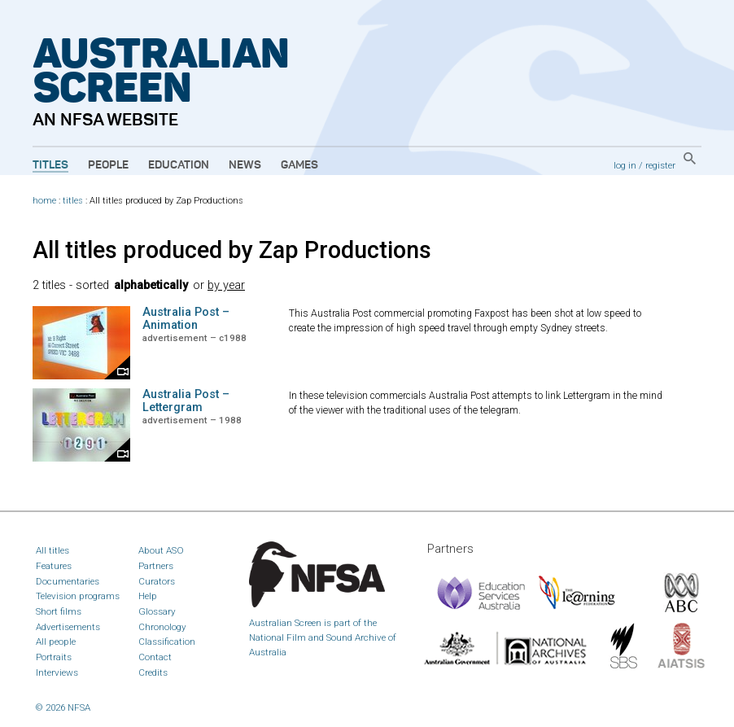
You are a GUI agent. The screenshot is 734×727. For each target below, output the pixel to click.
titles (73, 200)
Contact (155, 657)
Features (54, 566)
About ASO (161, 550)
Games (299, 165)
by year (226, 285)
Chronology (162, 627)
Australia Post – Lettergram (185, 401)
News (245, 165)
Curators (156, 581)
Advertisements (68, 627)
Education (178, 165)
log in (625, 165)
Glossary (157, 611)
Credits (153, 672)
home (44, 200)
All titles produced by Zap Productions (232, 250)
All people (56, 641)
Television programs (78, 596)
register (660, 165)
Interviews (57, 672)
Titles (50, 165)
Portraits (54, 657)
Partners (155, 566)
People (108, 165)
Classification (166, 641)
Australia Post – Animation (185, 318)
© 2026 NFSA (63, 707)
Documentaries (67, 581)
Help (147, 596)
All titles (52, 550)
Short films (58, 611)
